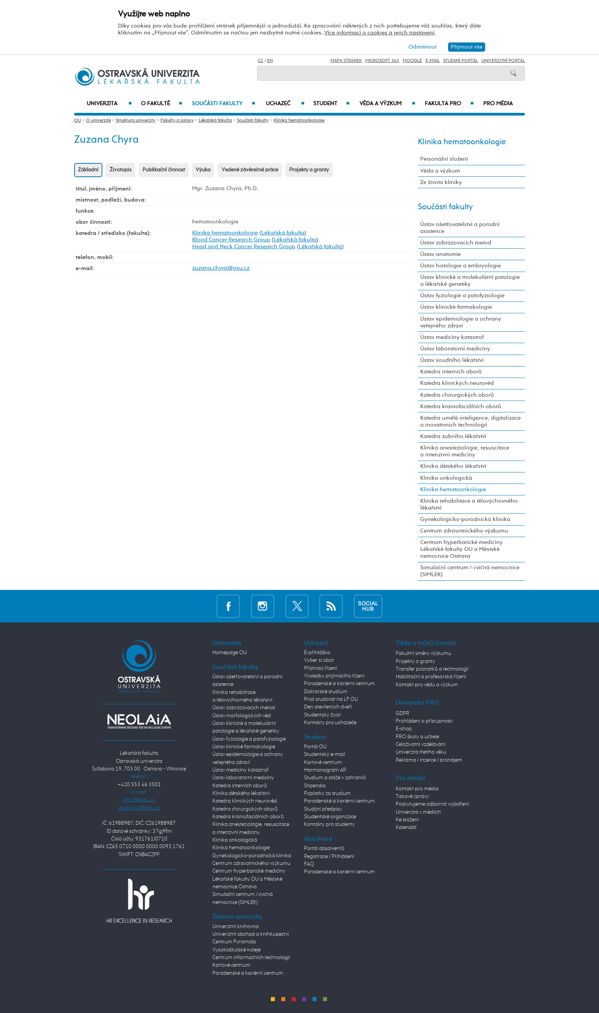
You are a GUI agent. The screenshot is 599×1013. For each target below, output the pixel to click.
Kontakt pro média (417, 789)
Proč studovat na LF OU (331, 699)
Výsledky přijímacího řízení (334, 676)
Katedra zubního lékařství (453, 436)
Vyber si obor (319, 660)
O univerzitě (98, 120)
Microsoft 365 (382, 61)
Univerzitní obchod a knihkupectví (250, 934)
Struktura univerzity (135, 120)
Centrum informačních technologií (251, 957)
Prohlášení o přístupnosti (424, 721)
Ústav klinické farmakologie (456, 307)
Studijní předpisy (323, 809)
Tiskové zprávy (412, 796)
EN (270, 61)
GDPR (402, 713)
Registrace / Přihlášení (329, 856)
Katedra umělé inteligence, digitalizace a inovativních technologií (470, 421)
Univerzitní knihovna (235, 926)
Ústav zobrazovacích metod (455, 243)
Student (331, 103)
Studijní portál (460, 61)
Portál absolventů (324, 848)
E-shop (404, 728)
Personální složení (444, 159)
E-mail (433, 61)
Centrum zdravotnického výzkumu (464, 531)
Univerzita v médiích (418, 812)
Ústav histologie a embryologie (460, 266)
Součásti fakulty (223, 103)
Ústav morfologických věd (241, 715)
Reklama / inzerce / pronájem (429, 760)
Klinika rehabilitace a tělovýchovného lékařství (469, 504)
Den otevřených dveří (328, 707)
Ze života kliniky (441, 182)
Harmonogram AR (325, 770)
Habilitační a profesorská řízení (431, 676)
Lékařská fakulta (215, 120)
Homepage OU (229, 652)
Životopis (120, 170)
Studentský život (322, 715)
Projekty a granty (309, 170)
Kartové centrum (231, 965)
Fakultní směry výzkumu (423, 653)
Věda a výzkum (387, 103)
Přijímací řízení (320, 668)
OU (77, 120)
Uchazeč (285, 103)
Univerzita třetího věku (421, 752)
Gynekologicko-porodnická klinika (465, 519)
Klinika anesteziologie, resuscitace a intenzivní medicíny (464, 451)
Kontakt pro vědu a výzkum (427, 684)
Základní (88, 170)
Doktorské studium (325, 691)
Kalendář (406, 827)
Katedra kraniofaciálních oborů (460, 406)
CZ (260, 61)
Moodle (412, 61)
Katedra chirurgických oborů (457, 395)
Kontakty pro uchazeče (330, 722)
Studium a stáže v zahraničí (335, 777)
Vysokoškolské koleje (236, 950)
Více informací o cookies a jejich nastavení (379, 33)
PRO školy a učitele (417, 736)
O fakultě (162, 103)
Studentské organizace (330, 816)
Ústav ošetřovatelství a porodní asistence (460, 227)
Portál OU (315, 746)
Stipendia (314, 785)
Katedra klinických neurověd (457, 383)
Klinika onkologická (446, 478)
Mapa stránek (346, 61)
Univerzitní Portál (503, 61)
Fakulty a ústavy (177, 120)
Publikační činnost (163, 170)
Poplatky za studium (327, 793)
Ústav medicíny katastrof (452, 337)
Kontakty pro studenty (329, 824)
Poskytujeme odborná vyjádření (432, 804)
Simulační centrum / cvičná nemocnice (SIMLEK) (470, 571)
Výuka (203, 170)
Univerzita (109, 103)
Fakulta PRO (449, 103)
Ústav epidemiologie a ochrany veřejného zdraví (460, 322)
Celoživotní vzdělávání (420, 744)
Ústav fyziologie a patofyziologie (462, 295)
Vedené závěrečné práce (250, 170)
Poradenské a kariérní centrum (247, 973)
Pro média (498, 103)
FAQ (309, 864)
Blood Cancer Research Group (231, 240)
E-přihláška (317, 652)
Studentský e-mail (324, 754)
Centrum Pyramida (234, 942)
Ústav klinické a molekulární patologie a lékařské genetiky (470, 280)
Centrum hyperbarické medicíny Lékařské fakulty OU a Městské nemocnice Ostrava (461, 549)
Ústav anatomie (440, 254)
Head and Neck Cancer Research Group (243, 246)
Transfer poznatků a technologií (432, 669)
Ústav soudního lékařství (452, 360)
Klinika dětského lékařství (453, 466)
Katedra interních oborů (451, 372)
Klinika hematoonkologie (299, 120)
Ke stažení (407, 819)
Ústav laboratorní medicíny (455, 349)
